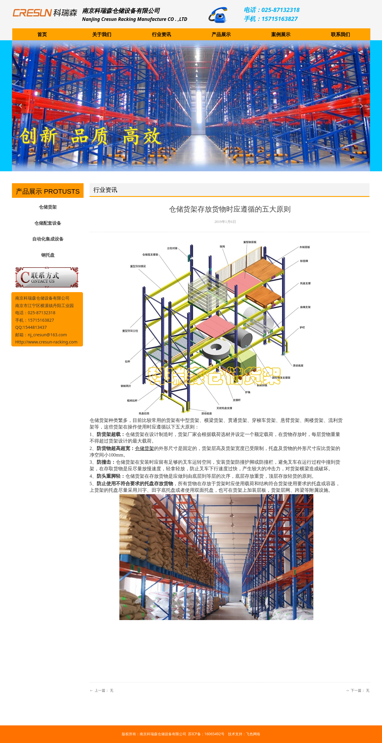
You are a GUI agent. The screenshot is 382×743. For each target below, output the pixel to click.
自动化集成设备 (48, 239)
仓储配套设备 (47, 223)
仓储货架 (48, 207)
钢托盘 (48, 255)
